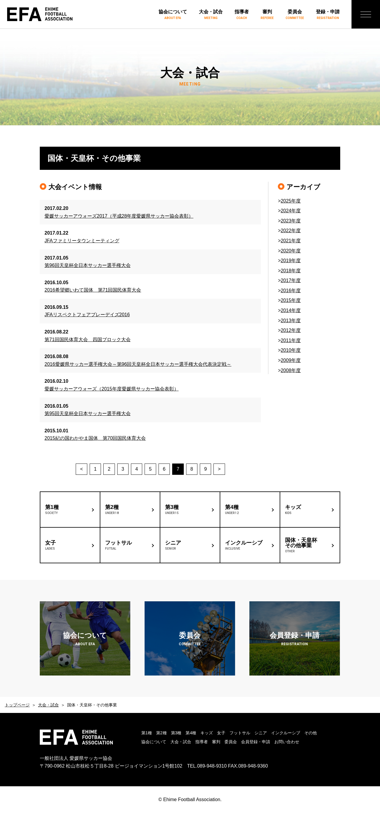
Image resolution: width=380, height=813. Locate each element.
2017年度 (291, 280)
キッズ (206, 732)
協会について (173, 14)
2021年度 (291, 240)
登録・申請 (328, 14)
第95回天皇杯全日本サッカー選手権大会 (88, 413)
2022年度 (291, 230)
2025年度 (291, 200)
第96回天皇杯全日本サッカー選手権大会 (88, 265)
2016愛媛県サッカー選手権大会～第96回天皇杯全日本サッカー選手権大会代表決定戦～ (138, 364)
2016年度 (291, 290)
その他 (310, 732)
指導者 (242, 14)
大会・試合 (211, 14)
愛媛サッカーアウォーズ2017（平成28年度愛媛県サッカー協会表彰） (119, 216)
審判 (267, 14)
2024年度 (291, 210)
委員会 (295, 14)
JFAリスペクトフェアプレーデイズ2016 (87, 314)
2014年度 (291, 310)
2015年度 (291, 300)
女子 (221, 732)
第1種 (146, 732)
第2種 (161, 732)
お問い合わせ (286, 741)
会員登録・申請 (255, 741)
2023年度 (291, 220)
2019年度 (291, 260)
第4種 (191, 732)
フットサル (239, 732)
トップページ (17, 705)
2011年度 (291, 340)
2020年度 (291, 250)
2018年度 (291, 270)
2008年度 (291, 370)
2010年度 (291, 350)
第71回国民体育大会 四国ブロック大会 (88, 339)
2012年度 (291, 330)
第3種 (176, 732)
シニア (260, 732)
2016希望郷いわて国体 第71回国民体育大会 (93, 289)
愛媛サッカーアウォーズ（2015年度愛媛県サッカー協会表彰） (112, 388)
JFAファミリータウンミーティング (82, 240)
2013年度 (291, 320)
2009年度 (291, 360)
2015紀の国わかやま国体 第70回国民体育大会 (95, 438)
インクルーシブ (285, 732)
